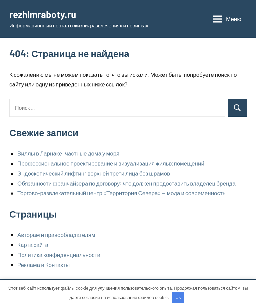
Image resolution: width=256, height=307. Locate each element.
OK (178, 297)
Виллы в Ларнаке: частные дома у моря (68, 153)
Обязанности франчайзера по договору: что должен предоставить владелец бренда (126, 183)
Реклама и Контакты (43, 264)
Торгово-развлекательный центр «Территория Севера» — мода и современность (121, 193)
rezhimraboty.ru (42, 14)
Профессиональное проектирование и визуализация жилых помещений (110, 163)
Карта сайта (32, 244)
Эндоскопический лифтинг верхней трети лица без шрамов (93, 173)
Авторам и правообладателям (56, 234)
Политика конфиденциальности (58, 254)
